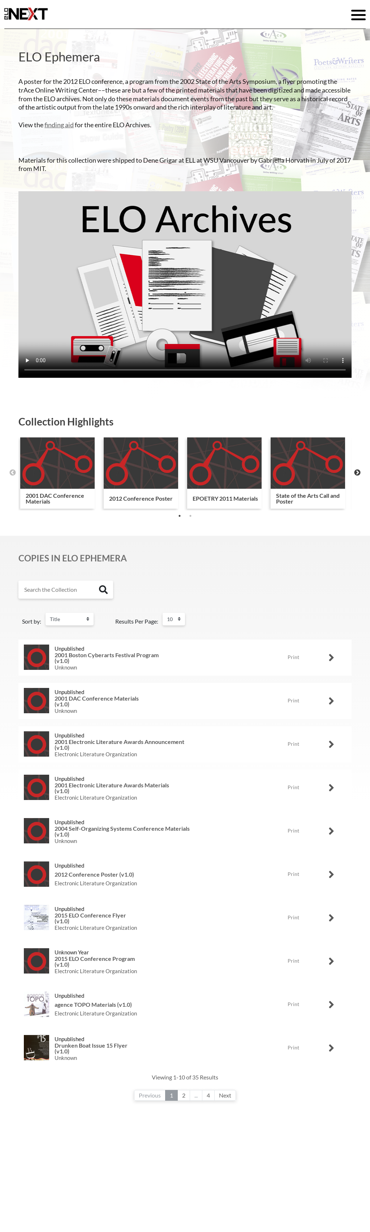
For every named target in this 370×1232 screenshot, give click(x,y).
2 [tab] (190, 515)
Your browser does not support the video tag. (185, 284)
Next (357, 472)
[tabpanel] (57, 472)
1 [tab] (179, 515)
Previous (12, 472)
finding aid (59, 125)
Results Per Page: (136, 621)
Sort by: (31, 621)
